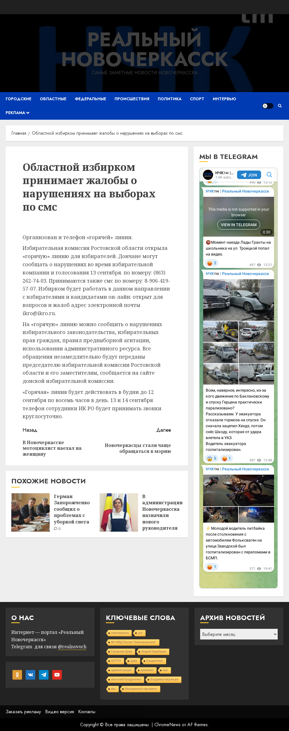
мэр (165, 670)
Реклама (15, 112)
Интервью (224, 99)
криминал (147, 670)
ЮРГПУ (116, 660)
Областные (53, 99)
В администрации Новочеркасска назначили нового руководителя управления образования (162, 518)
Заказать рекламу (23, 711)
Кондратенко (154, 660)
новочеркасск (120, 632)
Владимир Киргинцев (164, 679)
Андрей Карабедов (153, 651)
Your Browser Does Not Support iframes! (238, 378)
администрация (121, 670)
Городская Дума (121, 651)
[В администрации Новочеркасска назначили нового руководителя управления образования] (119, 512)
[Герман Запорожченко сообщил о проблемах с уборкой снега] (30, 512)
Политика (169, 99)
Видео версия (59, 711)
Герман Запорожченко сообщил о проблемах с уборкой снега (72, 509)
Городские (18, 99)
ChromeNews (167, 724)
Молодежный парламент (141, 688)
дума (133, 660)
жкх (113, 688)
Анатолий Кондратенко (126, 679)
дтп (140, 632)
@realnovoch (72, 646)
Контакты (86, 711)
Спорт (197, 99)
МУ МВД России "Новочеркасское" (133, 642)
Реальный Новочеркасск (144, 49)
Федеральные (90, 99)
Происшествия (132, 99)
